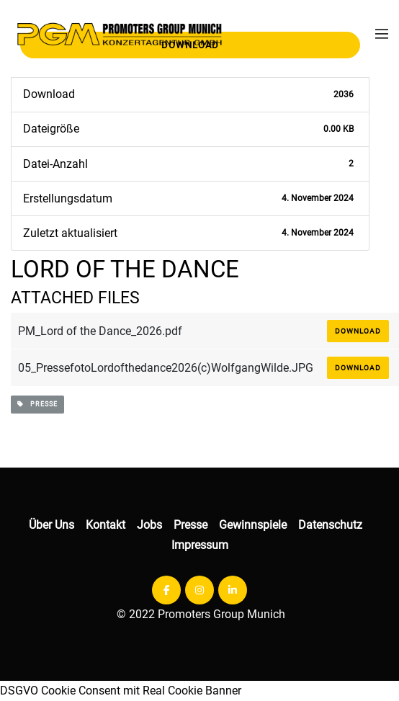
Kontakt (105, 525)
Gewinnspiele (253, 525)
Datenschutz (330, 525)
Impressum (199, 545)
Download (358, 331)
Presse (190, 525)
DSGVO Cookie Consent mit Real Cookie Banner (120, 690)
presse (37, 404)
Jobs (149, 525)
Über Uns (51, 525)
